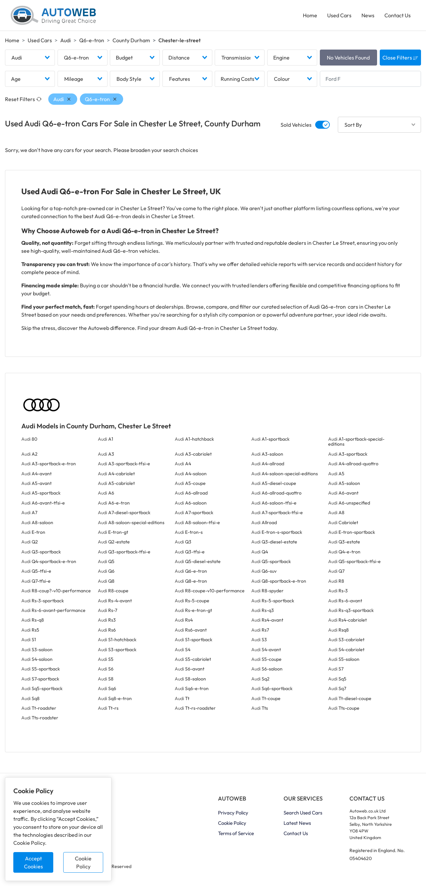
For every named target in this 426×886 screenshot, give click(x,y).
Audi (65, 40)
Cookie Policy (83, 862)
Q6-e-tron (91, 40)
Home (310, 15)
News (367, 15)
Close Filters (400, 57)
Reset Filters (23, 99)
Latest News (297, 823)
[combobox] (30, 58)
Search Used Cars (303, 813)
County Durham (131, 40)
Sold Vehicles (296, 125)
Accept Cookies (33, 862)
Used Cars (339, 15)
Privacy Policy (233, 813)
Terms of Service (236, 833)
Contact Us (397, 15)
